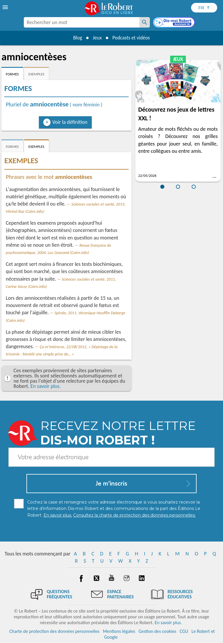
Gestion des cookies (157, 631)
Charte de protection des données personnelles (54, 631)
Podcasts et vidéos (132, 37)
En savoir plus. (45, 386)
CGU (184, 631)
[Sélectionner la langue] (204, 7)
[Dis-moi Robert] (174, 23)
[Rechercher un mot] (144, 22)
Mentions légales (119, 631)
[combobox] (81, 22)
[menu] (6, 7)
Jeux (96, 37)
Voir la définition (69, 122)
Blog (76, 37)
